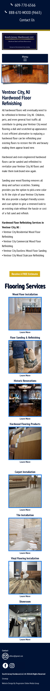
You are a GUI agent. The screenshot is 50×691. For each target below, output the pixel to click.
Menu (25, 58)
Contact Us (27, 19)
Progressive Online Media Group (27, 683)
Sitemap (5, 678)
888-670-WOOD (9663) (25, 12)
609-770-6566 (25, 5)
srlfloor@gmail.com (12, 656)
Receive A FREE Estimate (25, 274)
